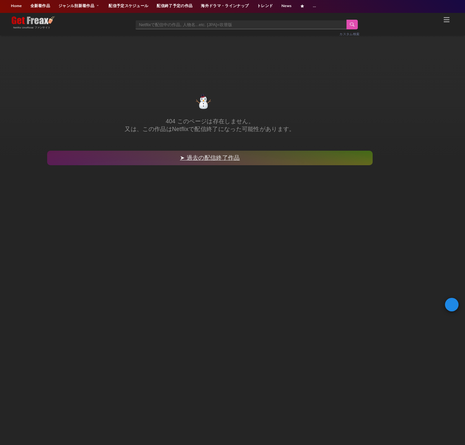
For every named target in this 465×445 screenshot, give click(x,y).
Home (16, 5)
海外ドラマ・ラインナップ (225, 5)
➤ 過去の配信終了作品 (210, 158)
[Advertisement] (232, 57)
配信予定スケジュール (128, 5)
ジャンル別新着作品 (79, 5)
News (286, 5)
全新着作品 (40, 5)
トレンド (265, 5)
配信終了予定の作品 (174, 5)
